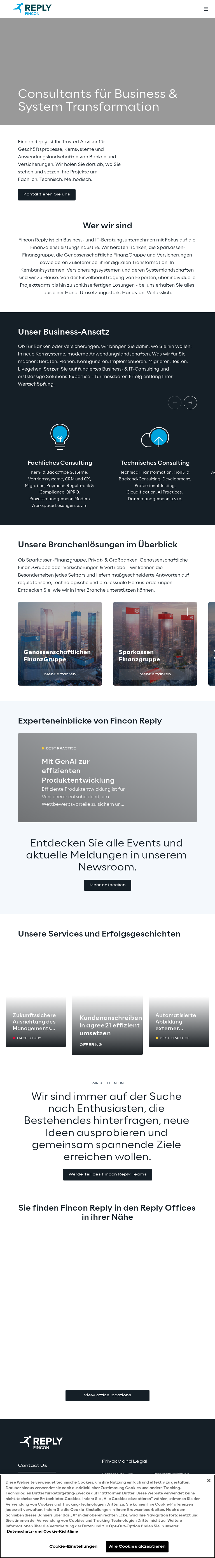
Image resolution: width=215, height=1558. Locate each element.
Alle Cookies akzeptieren (137, 1547)
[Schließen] (209, 1480)
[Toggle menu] (206, 9)
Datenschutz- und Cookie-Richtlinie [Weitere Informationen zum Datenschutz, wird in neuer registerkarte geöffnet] (42, 1532)
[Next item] (190, 402)
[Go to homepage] (37, 9)
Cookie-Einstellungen (73, 1547)
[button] (47, 194)
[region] (107, 1516)
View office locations (107, 1395)
